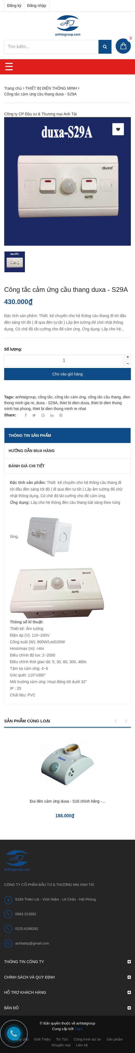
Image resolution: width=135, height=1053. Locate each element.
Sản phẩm (115, 1039)
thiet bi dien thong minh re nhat (59, 408)
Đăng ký (14, 5)
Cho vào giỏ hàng (67, 374)
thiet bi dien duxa (74, 403)
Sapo (78, 1029)
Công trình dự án (87, 1039)
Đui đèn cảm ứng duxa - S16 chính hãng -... (67, 801)
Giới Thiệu (42, 1039)
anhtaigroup (25, 397)
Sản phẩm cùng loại (27, 721)
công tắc (45, 397)
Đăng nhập (36, 5)
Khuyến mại (61, 1045)
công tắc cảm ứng (70, 397)
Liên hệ (82, 1045)
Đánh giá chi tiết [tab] (27, 466)
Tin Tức (62, 1039)
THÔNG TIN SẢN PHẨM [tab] (30, 435)
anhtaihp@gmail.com (32, 943)
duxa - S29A (47, 403)
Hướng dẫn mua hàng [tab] (32, 450)
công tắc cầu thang (104, 397)
